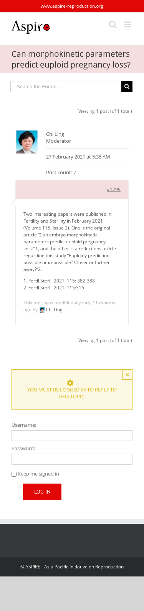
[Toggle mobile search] (113, 24)
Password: (23, 448)
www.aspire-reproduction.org (72, 6)
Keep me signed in (38, 473)
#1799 (114, 189)
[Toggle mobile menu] (128, 24)
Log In (42, 491)
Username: (24, 424)
